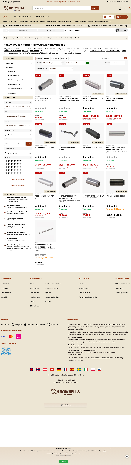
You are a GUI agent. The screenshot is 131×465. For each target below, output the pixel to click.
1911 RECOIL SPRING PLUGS (92, 147)
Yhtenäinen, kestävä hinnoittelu (16, 240)
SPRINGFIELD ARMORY (12, 51)
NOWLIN (25, 51)
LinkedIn (40, 324)
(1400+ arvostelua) (71, 25)
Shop (5, 17)
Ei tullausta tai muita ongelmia (15, 213)
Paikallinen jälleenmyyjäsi (88, 297)
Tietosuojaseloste (121, 293)
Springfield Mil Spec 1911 (110, 51)
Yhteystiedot (119, 288)
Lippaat (42, 21)
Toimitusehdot (84, 288)
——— (110, 21)
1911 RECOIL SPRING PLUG (44, 147)
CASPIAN (37, 96)
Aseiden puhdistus (101, 21)
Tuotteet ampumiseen (65, 21)
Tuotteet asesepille (80, 21)
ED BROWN (85, 145)
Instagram (17, 324)
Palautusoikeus (84, 293)
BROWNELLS (34, 51)
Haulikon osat (34, 21)
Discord (5, 324)
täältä (104, 451)
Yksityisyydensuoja (65, 455)
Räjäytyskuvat (21, 17)
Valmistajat (41, 17)
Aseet (5, 21)
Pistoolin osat (23, 21)
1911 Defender (95, 51)
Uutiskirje (4, 297)
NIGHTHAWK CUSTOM (41, 145)
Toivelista (126, 8)
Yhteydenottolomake (122, 284)
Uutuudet (4, 288)
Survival (48, 301)
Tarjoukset (123, 17)
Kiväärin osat (13, 21)
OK (29, 144)
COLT (36, 242)
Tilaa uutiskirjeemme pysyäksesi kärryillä (18, 227)
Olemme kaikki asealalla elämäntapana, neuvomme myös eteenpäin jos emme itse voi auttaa (19, 248)
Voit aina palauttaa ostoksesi (15, 220)
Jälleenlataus (51, 21)
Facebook (29, 324)
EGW (107, 96)
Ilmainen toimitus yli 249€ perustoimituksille (63, 2)
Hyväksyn (63, 461)
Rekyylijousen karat (39, 119)
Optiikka (90, 21)
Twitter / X (52, 324)
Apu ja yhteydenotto (11, 2)
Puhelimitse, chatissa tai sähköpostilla (17, 207)
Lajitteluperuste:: (42, 68)
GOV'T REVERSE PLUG (43, 98)
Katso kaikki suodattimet (18, 179)
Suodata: (39, 62)
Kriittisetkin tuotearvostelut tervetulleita (18, 234)
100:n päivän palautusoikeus (117, 2)
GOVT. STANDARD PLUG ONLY (93, 196)
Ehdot (57, 455)
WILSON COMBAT (87, 96)
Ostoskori (82, 284)
